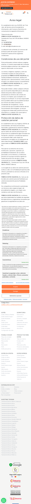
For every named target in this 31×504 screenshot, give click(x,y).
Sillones (3, 320)
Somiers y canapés (22, 318)
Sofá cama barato (6, 371)
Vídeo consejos (18, 391)
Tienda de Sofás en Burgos (8, 411)
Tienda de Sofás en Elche (7, 405)
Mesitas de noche (21, 324)
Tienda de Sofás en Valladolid (9, 443)
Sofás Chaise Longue (6, 316)
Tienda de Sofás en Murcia (8, 451)
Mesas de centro (5, 339)
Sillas (2, 343)
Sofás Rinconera (5, 324)
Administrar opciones (15, 296)
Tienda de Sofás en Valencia (8, 441)
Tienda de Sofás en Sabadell (8, 433)
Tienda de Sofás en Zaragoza (9, 447)
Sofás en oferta (5, 357)
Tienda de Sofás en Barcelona (9, 407)
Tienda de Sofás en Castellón (9, 413)
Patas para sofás (21, 345)
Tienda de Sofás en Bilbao (8, 409)
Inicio (2, 387)
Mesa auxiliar (4, 341)
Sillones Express (21, 365)
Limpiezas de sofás (22, 349)
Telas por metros (21, 339)
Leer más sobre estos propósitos (22, 282)
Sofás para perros (6, 349)
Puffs (2, 347)
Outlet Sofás (4, 355)
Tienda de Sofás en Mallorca (8, 455)
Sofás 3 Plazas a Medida (7, 314)
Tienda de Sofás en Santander (9, 435)
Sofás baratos (5, 359)
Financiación (17, 393)
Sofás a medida (5, 389)
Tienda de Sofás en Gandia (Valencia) (11, 419)
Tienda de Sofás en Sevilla (8, 437)
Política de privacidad (17, 299)
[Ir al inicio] (8, 13)
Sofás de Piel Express (22, 375)
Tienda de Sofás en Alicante (8, 449)
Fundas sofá (20, 341)
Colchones (20, 316)
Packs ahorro (20, 314)
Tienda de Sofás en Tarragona (9, 439)
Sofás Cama (4, 322)
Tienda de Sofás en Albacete (8, 453)
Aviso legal (25, 299)
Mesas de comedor (6, 337)
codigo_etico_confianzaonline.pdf (11, 304)
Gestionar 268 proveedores (7, 282)
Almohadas (20, 320)
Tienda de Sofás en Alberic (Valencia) (11, 401)
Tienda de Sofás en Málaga (8, 427)
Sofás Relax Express (22, 373)
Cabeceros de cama (22, 322)
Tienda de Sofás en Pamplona (9, 429)
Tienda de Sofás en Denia (8, 415)
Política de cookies (8, 299)
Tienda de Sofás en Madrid (8, 425)
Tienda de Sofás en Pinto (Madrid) (10, 431)
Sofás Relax (4, 326)
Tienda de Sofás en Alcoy (8, 403)
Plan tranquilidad (5, 395)
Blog (15, 389)
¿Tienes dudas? (5, 393)
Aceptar (15, 287)
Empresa (16, 387)
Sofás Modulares (5, 318)
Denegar (15, 291)
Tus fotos (3, 391)
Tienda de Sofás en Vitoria (8, 445)
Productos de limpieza (23, 347)
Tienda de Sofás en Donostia (9, 417)
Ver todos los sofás (7, 8)
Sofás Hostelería (5, 328)
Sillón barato (4, 369)
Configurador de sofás (7, 330)
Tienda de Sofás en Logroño (8, 423)
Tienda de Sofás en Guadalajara (9, 421)
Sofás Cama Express (22, 367)
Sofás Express (20, 355)
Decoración (4, 345)
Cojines (19, 343)
